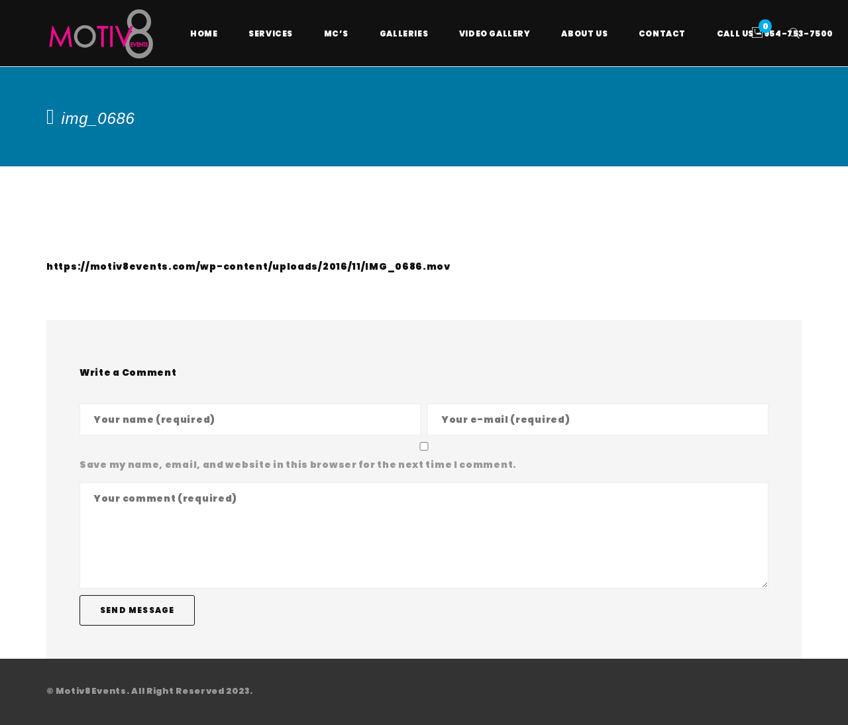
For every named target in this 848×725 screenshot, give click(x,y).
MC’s (336, 33)
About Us (584, 33)
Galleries (404, 33)
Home (203, 33)
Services (270, 33)
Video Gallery (495, 33)
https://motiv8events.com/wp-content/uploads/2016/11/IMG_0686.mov (248, 266)
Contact (662, 33)
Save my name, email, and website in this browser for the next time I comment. (298, 464)
